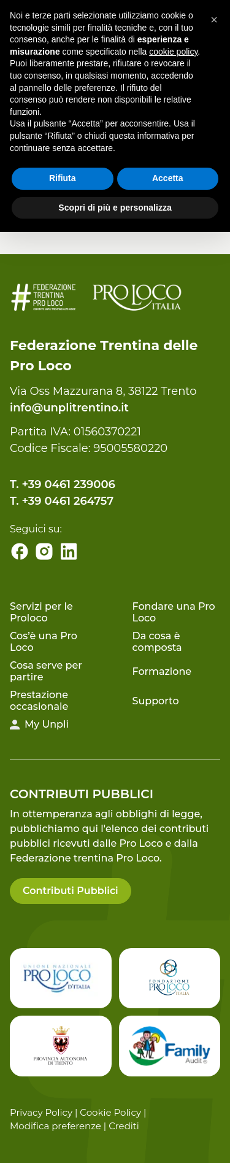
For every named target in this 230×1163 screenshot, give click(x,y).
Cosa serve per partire (46, 671)
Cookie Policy (110, 1112)
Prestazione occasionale (39, 700)
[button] (214, 19)
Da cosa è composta (157, 641)
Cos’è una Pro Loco (43, 641)
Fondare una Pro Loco (173, 612)
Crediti (124, 1126)
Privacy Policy (41, 1112)
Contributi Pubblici (70, 891)
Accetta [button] (167, 178)
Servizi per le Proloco (41, 612)
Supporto (155, 701)
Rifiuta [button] (62, 178)
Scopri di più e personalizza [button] (114, 207)
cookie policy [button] (173, 51)
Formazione (162, 671)
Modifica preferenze (55, 1126)
